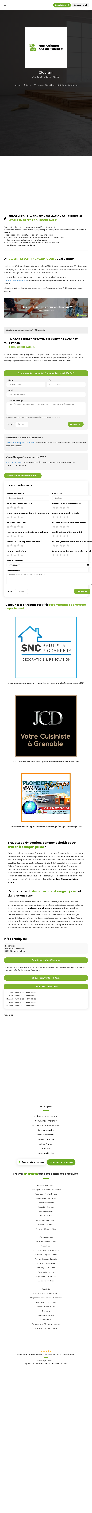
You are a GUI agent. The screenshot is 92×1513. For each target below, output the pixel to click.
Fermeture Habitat (46, 1211)
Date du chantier (14, 560)
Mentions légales (46, 1153)
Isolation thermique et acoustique (46, 1293)
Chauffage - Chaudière (46, 1268)
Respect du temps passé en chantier (23, 541)
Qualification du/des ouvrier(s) (67, 532)
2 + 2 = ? (10, 424)
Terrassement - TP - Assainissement (46, 1324)
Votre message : (16, 400)
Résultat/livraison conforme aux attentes (72, 541)
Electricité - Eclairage (46, 1207)
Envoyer (75, 424)
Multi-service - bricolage (46, 1302)
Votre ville (57, 493)
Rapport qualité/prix (16, 551)
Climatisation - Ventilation (46, 1198)
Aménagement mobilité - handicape (46, 1189)
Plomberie (46, 1311)
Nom (10, 380)
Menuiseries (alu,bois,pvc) (46, 1220)
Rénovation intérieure (46, 1315)
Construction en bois (46, 1272)
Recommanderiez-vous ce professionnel (71, 551)
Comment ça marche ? (46, 1121)
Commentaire (13, 570)
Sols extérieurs (46, 1320)
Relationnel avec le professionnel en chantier (27, 532)
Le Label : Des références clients (46, 1125)
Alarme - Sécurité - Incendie (46, 1259)
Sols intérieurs (46, 1246)
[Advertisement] (26, 111)
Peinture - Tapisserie (46, 1224)
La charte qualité (46, 1130)
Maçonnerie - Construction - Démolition (46, 1298)
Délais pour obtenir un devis (65, 513)
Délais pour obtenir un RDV (19, 503)
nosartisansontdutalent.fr (15, 280)
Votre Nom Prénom (15, 493)
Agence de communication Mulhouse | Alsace (46, 1363)
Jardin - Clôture (46, 1216)
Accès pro (80, 5)
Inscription (62, 5)
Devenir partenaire (46, 1139)
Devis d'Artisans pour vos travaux (20, 442)
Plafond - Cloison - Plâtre (46, 1229)
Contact (46, 1148)
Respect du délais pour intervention (69, 522)
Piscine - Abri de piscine (46, 1306)
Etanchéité (46, 1289)
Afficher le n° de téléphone (46, 960)
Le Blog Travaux (46, 1144)
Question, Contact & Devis (46, 978)
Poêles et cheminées (46, 1237)
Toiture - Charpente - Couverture (46, 1250)
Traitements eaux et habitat (46, 1328)
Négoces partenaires (46, 1134)
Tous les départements (31, 1162)
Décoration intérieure (46, 1203)
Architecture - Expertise (46, 1263)
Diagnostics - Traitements (46, 1276)
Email (10, 390)
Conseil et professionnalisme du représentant (28, 513)
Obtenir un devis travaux (61, 1162)
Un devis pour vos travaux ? (46, 1116)
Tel (50, 380)
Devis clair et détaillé (16, 522)
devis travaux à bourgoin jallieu (43, 908)
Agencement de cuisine (46, 1185)
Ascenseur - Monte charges (46, 1194)
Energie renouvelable (46, 1281)
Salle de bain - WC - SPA (46, 1241)
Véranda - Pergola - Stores (46, 1255)
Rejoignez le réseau (14, 462)
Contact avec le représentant (66, 503)
